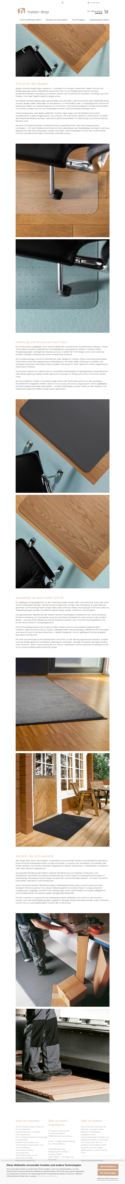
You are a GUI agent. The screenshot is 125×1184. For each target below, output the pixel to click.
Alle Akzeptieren (108, 1166)
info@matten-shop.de (65, 1145)
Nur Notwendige (108, 1173)
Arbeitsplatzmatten (99, 20)
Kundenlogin (94, 3)
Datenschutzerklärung (47, 1176)
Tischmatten (78, 20)
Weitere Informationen (107, 1178)
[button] (23, 54)
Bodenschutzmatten (57, 20)
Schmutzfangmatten (31, 20)
